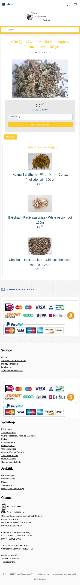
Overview (10, 137)
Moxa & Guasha (8, 458)
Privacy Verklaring (9, 364)
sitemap (42, 574)
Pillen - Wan (6, 429)
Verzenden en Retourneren (13, 360)
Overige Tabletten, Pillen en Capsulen (18, 436)
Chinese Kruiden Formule (12, 452)
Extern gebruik (8, 445)
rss (48, 574)
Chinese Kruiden (8, 449)
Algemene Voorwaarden (12, 370)
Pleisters (5, 439)
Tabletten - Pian (8, 432)
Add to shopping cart (40, 125)
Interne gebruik (8, 442)
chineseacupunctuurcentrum (17, 289)
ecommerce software (59, 574)
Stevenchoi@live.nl (15, 512)
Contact (4, 357)
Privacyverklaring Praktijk (12, 488)
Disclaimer (6, 367)
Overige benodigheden (11, 462)
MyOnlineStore (40, 579)
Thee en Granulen (9, 455)
